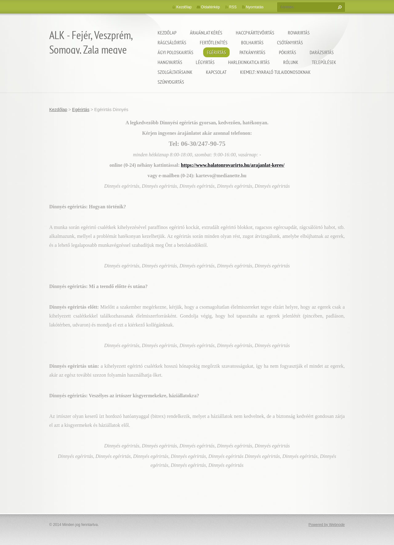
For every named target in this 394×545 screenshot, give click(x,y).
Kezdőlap (167, 33)
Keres (339, 7)
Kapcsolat (216, 72)
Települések (324, 62)
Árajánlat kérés (206, 33)
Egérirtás (216, 52)
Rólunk (290, 62)
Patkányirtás (252, 52)
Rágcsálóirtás (172, 42)
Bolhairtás (252, 42)
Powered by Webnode (326, 525)
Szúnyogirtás (171, 82)
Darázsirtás (322, 52)
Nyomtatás (254, 7)
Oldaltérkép (210, 7)
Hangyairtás (170, 62)
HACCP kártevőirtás (255, 33)
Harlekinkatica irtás (249, 62)
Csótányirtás (290, 42)
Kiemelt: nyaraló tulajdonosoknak (275, 72)
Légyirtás (205, 62)
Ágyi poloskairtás (175, 52)
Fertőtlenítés (213, 42)
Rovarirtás (299, 33)
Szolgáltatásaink (175, 72)
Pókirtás (287, 52)
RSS (233, 7)
